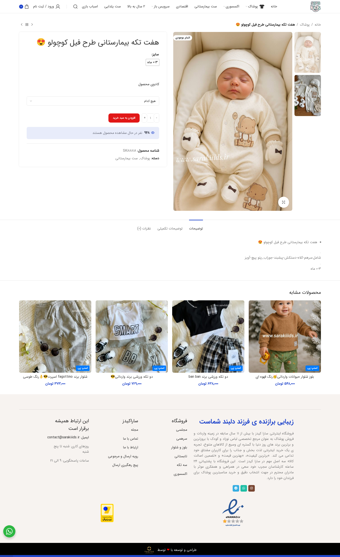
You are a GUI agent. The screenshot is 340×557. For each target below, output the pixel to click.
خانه (318, 24)
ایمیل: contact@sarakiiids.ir (68, 437)
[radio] (152, 62)
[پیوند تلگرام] (236, 488)
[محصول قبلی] (32, 24)
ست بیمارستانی (126, 158)
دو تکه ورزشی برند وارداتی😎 (132, 376)
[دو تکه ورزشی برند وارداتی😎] (132, 336)
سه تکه (182, 465)
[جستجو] (75, 6)
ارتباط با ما (130, 447)
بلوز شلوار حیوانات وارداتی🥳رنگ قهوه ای (285, 376)
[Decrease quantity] (156, 118)
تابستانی (181, 456)
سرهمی (181, 438)
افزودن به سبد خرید (124, 118)
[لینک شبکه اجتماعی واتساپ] (243, 488)
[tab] (196, 226)
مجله (134, 429)
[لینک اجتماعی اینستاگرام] (251, 488)
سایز (155, 54)
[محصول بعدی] (21, 24)
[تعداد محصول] (150, 118)
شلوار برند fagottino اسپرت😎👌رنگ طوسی (55, 376)
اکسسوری (180, 474)
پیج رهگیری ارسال (125, 465)
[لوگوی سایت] (315, 6)
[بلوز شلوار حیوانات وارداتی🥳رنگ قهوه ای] (285, 336)
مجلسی (181, 429)
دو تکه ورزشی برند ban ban (208, 376)
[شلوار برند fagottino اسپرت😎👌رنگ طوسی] (55, 336)
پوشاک (305, 24)
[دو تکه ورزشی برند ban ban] (208, 336)
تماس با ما (130, 438)
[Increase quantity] (144, 118)
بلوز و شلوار (179, 447)
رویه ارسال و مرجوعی (123, 456)
